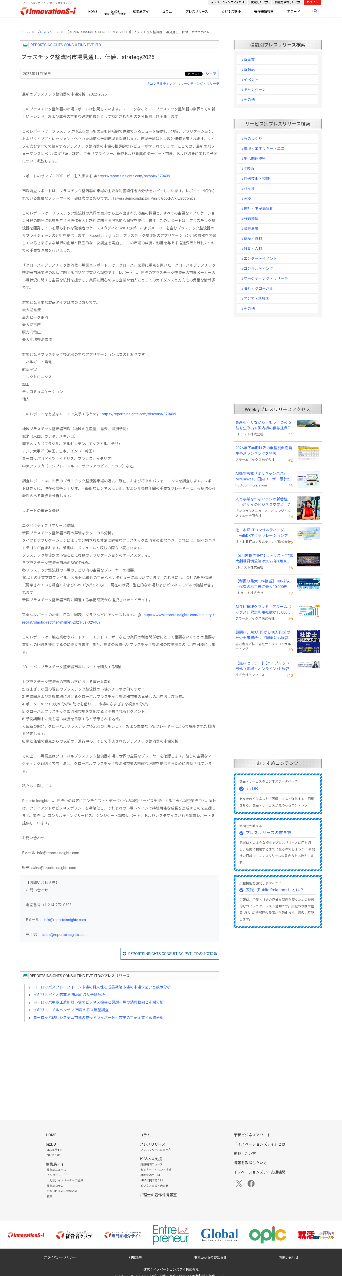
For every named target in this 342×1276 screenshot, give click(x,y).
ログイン (312, 2)
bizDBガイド (55, 1149)
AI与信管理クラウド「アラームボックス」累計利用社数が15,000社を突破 (263, 610)
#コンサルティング (162, 84)
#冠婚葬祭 (249, 218)
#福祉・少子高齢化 (257, 208)
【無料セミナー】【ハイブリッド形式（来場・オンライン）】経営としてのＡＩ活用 (262, 666)
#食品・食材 (251, 238)
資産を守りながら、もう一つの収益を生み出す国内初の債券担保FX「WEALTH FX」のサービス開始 (263, 425)
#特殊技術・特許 (255, 178)
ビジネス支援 (231, 11)
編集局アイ (141, 11)
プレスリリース (196, 11)
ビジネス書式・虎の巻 (154, 1185)
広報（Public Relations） (63, 1191)
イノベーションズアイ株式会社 (176, 1269)
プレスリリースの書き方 (268, 832)
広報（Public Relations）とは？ (274, 889)
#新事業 (248, 59)
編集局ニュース (56, 1169)
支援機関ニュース (152, 1164)
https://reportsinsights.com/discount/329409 (139, 414)
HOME (92, 11)
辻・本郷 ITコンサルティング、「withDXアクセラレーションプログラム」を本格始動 (263, 533)
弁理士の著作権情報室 (158, 1195)
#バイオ (248, 188)
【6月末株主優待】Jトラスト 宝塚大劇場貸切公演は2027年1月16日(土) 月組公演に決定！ (264, 558)
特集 (49, 1196)
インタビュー (55, 1175)
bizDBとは (53, 1155)
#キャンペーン (253, 89)
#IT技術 (247, 168)
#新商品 (248, 69)
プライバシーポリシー (60, 1257)
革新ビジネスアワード (252, 1135)
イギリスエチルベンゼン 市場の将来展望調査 (71, 1010)
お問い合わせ (288, 1257)
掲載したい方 (259, 2)
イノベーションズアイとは (227, 2)
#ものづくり (251, 138)
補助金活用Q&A (150, 1175)
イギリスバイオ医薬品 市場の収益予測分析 (69, 995)
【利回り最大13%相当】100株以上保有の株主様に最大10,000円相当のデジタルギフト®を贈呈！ (263, 584)
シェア (211, 74)
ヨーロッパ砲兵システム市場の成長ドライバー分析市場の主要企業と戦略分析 (98, 1017)
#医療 (246, 198)
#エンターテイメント (259, 258)
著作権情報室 (264, 11)
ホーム (25, 32)
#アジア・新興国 (255, 298)
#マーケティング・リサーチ (198, 84)
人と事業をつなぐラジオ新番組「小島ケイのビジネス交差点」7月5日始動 (262, 502)
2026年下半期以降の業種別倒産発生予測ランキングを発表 (263, 451)
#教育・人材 (251, 248)
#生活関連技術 (253, 158)
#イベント (249, 79)
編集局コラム (55, 1185)
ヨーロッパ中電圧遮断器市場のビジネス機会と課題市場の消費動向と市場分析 (98, 1002)
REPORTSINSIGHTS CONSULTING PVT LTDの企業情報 (172, 954)
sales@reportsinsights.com (64, 934)
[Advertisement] (119, 1065)
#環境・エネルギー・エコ (263, 148)
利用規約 (135, 1257)
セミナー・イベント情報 (156, 1169)
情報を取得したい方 (287, 2)
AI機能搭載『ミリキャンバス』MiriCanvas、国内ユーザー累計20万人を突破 (263, 476)
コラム (167, 11)
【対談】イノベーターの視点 (65, 1180)
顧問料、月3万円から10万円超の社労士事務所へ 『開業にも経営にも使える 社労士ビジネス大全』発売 (263, 635)
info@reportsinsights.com (65, 920)
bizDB (115, 11)
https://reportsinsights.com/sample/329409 (134, 176)
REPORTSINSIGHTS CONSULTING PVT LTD (65, 45)
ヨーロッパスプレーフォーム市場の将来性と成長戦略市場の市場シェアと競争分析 (102, 987)
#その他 (248, 99)
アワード (293, 11)
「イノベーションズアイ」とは (259, 1144)
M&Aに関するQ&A (152, 1180)
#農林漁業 (249, 228)
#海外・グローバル (257, 288)
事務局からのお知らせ (210, 1257)
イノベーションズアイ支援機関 (259, 1172)
